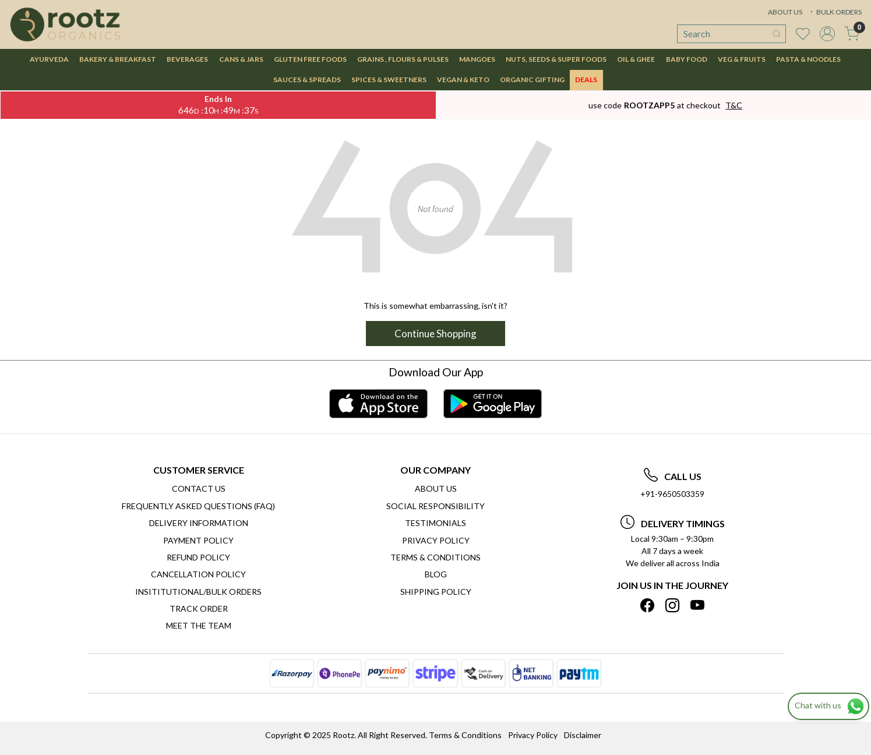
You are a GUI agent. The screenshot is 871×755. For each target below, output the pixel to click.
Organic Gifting (532, 79)
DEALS (586, 79)
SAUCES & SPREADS (307, 79)
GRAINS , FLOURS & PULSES (403, 59)
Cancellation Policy (198, 574)
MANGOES (477, 59)
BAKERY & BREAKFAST (117, 59)
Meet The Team (198, 625)
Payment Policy (198, 540)
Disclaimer (582, 735)
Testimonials (435, 523)
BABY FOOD (686, 59)
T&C (733, 105)
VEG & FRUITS (742, 59)
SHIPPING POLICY (435, 592)
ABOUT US (785, 12)
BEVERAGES (187, 59)
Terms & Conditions (435, 557)
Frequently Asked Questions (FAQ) (198, 506)
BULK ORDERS (835, 12)
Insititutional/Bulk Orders (198, 592)
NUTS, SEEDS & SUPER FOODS (556, 59)
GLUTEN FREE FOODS (310, 59)
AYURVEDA (49, 59)
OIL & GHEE (636, 59)
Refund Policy (198, 557)
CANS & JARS (241, 59)
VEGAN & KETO (463, 79)
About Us (436, 488)
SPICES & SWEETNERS (388, 79)
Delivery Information (198, 523)
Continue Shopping (435, 333)
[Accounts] (827, 33)
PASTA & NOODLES (808, 59)
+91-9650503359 (672, 494)
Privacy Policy (436, 540)
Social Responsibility (435, 506)
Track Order (199, 608)
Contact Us (198, 488)
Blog (436, 574)
